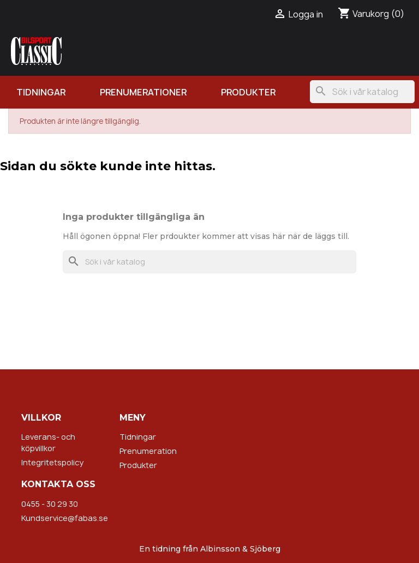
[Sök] (362, 91)
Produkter (248, 92)
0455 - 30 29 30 (49, 504)
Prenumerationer (143, 92)
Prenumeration (148, 451)
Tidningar (40, 92)
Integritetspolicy (52, 462)
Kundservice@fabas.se (64, 518)
